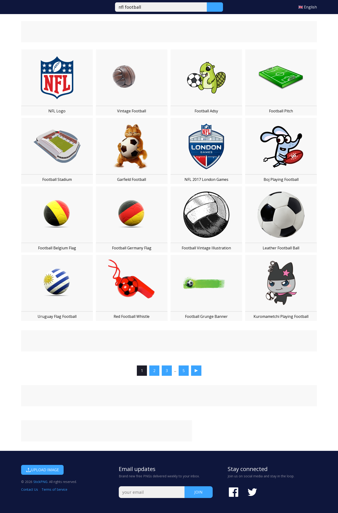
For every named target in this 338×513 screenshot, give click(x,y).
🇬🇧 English (307, 7)
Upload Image (42, 469)
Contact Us (29, 489)
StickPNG (40, 481)
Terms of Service (54, 489)
